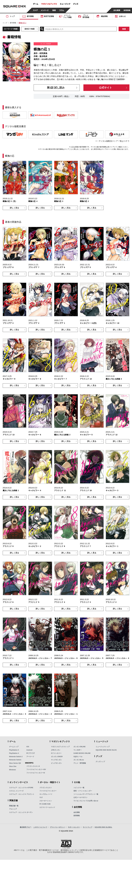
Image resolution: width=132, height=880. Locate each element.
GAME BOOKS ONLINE (81, 753)
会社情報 (76, 812)
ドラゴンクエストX (33, 766)
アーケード (30, 756)
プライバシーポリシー (57, 827)
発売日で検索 (29, 29)
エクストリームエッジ (47, 807)
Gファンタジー (56, 753)
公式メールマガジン (80, 797)
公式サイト (105, 87)
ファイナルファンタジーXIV (36, 769)
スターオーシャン (45, 801)
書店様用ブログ (25, 827)
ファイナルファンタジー (47, 791)
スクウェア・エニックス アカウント (21, 794)
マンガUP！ (77, 750)
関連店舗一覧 (13, 806)
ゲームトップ (13, 747)
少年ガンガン (55, 750)
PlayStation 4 (14, 753)
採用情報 (76, 815)
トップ (5, 23)
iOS (27, 747)
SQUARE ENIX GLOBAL (103, 827)
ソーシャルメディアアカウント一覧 (85, 794)
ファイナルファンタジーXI (35, 773)
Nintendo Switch (15, 760)
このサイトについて (40, 827)
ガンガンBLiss (78, 760)
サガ (41, 797)
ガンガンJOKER (57, 756)
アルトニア (13, 809)
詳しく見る (14, 208)
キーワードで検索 (11, 29)
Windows (12, 770)
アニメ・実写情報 (79, 763)
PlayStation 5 (14, 750)
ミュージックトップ (103, 747)
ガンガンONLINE (79, 747)
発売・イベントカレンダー (82, 791)
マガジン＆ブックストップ (60, 747)
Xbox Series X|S (15, 763)
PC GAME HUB (44, 804)
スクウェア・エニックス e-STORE (21, 788)
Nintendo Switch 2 (16, 756)
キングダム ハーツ (45, 794)
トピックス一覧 (78, 788)
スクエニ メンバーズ (16, 791)
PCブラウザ (30, 753)
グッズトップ (100, 762)
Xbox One (12, 766)
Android (29, 750)
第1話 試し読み (56, 87)
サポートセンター (74, 827)
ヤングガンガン (56, 760)
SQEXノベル (77, 756)
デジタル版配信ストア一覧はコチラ (113, 141)
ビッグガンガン (56, 763)
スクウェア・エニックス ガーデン (21, 812)
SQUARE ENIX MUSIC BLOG (106, 750)
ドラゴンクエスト (45, 788)
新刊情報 (13, 23)
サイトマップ (87, 827)
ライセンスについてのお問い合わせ (85, 801)
